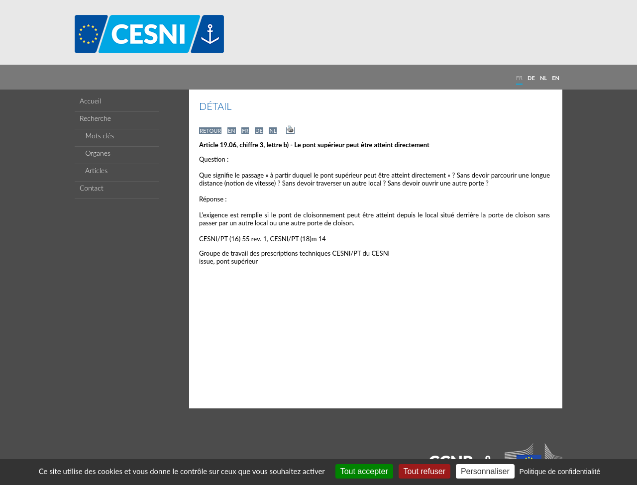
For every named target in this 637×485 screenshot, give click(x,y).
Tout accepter (364, 471)
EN (555, 78)
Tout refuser (424, 471)
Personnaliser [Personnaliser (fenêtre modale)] (485, 471)
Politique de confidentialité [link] (560, 472)
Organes (95, 153)
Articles (93, 170)
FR (519, 78)
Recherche (95, 118)
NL (543, 78)
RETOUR (210, 130)
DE (531, 78)
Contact (92, 188)
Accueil (90, 101)
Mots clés (97, 135)
